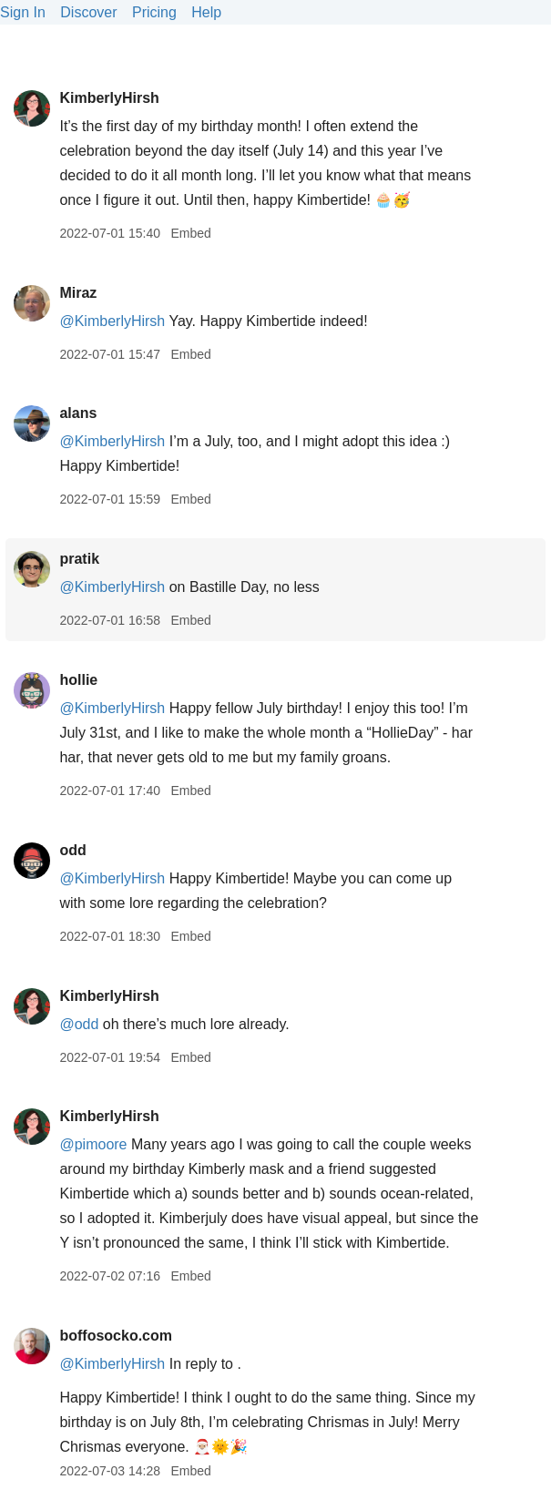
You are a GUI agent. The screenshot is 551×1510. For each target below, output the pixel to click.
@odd (78, 1024)
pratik (79, 558)
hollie (78, 680)
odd (72, 850)
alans (78, 413)
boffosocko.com (115, 1335)
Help (206, 12)
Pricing (154, 12)
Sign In (23, 12)
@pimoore (93, 1144)
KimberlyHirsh (108, 98)
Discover (88, 12)
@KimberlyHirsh (112, 321)
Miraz (78, 293)
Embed (190, 233)
